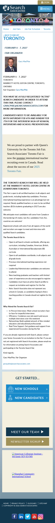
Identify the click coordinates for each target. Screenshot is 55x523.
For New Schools (13, 386)
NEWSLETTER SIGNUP (27, 441)
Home (6, 503)
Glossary (32, 503)
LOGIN (45, 2)
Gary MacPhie (24, 61)
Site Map (43, 503)
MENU (45, 8)
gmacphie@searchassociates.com (23, 105)
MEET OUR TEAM (27, 432)
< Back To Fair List (11, 35)
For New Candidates (15, 394)
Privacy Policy (18, 503)
